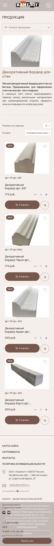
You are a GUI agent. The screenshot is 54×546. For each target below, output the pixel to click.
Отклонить (27, 533)
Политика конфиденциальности (23, 463)
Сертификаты (11, 451)
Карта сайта (10, 445)
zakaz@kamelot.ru (19, 484)
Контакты (8, 457)
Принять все (27, 540)
